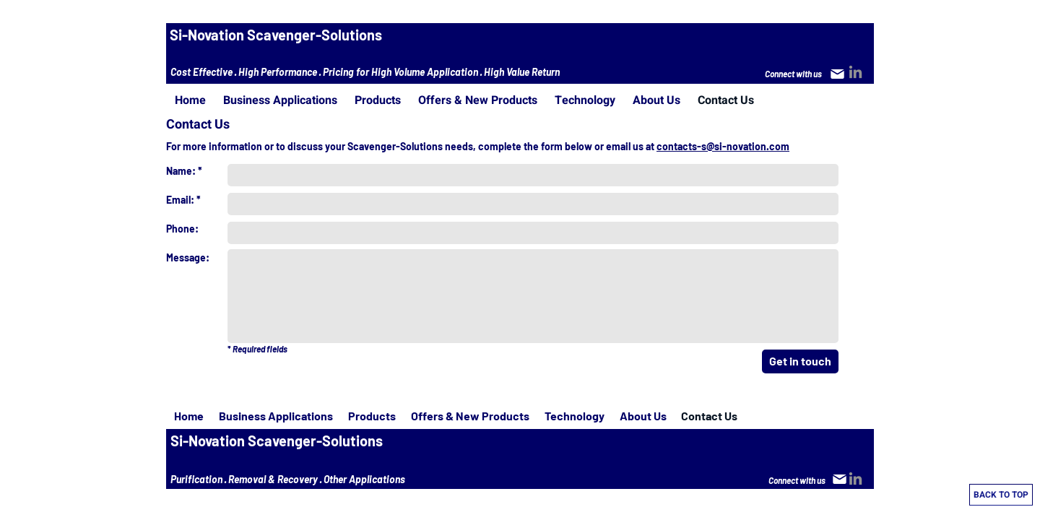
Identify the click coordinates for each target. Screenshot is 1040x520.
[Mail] (837, 73)
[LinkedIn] (855, 72)
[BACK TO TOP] (1001, 495)
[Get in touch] (800, 361)
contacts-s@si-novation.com (722, 146)
